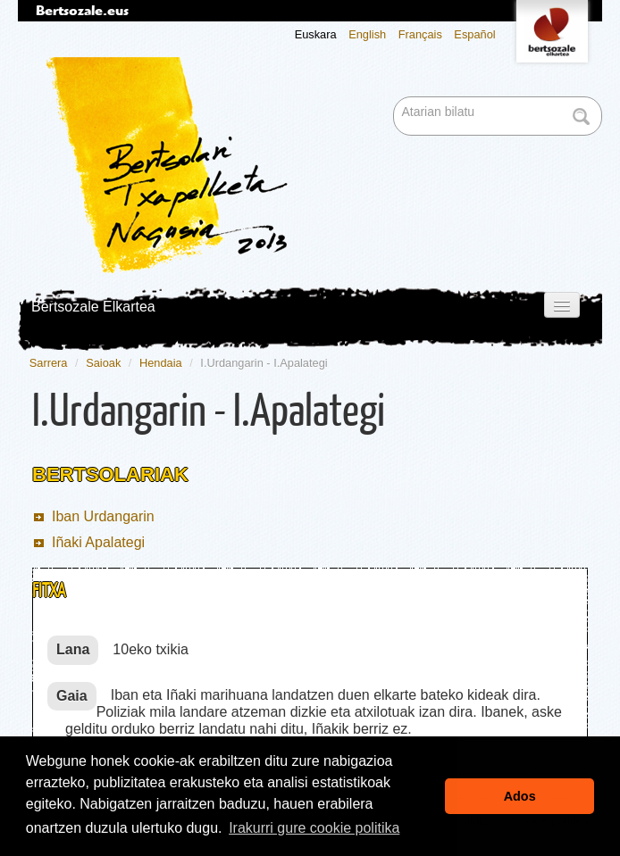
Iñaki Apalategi (98, 542)
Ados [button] (520, 796)
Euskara (316, 34)
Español (474, 34)
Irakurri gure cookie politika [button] (314, 827)
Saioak (103, 363)
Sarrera (48, 363)
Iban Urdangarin (103, 516)
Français (420, 34)
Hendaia (160, 363)
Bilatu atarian (395, 97)
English (367, 34)
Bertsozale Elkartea (93, 306)
